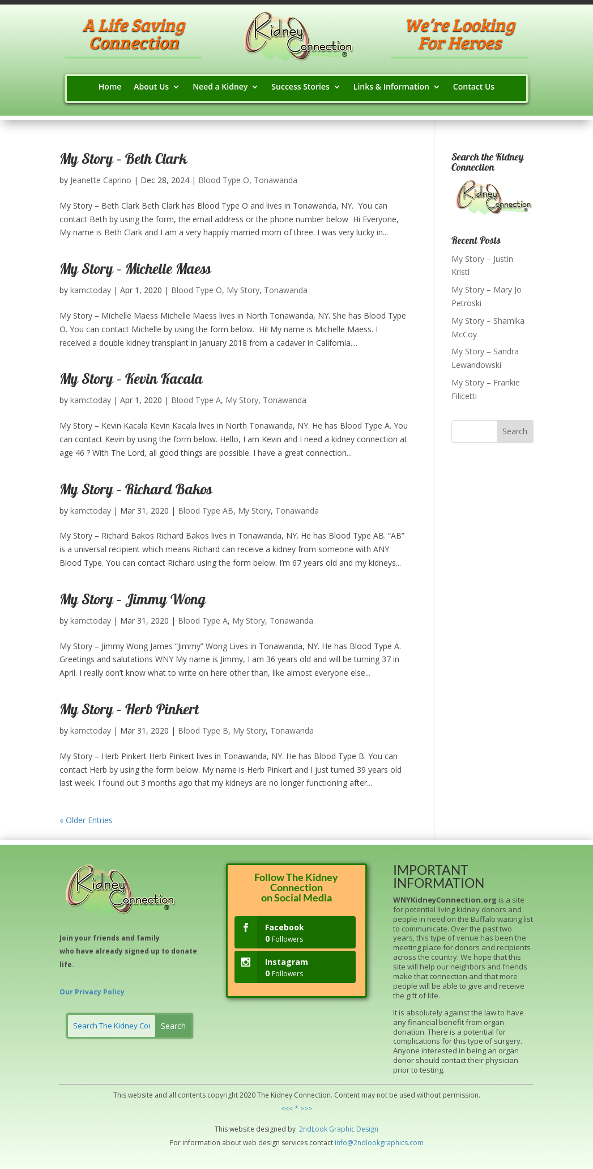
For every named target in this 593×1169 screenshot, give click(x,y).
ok (323, 1129)
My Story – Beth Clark (123, 160)
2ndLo (308, 1129)
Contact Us (473, 87)
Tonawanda (275, 180)
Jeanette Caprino (100, 180)
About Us (151, 87)
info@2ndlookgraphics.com (379, 1142)
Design (366, 1129)
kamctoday (90, 290)
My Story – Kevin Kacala (131, 380)
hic (350, 1129)
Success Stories (300, 87)
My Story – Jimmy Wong (132, 601)
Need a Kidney (220, 87)
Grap (336, 1129)
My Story (243, 290)
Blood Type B (203, 730)
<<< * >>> (296, 1108)
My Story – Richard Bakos (135, 491)
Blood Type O (223, 180)
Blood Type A (196, 400)
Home (110, 87)
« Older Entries (86, 820)
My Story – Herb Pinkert (129, 711)
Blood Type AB (205, 510)
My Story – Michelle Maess (135, 270)
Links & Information (391, 87)
